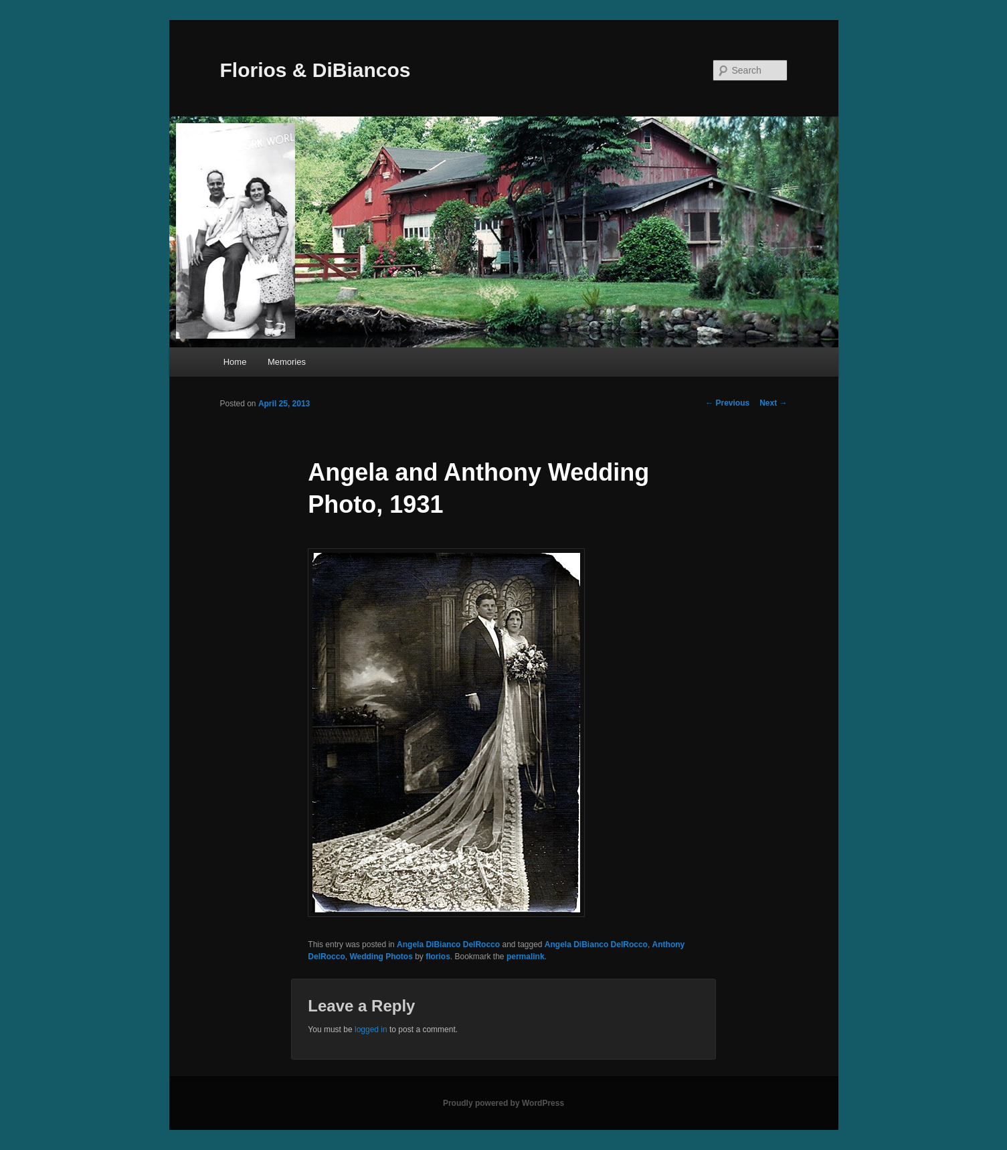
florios (438, 956)
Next (773, 403)
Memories (287, 362)
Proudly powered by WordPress (503, 1103)
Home (235, 362)
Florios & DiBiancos (315, 70)
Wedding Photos (380, 956)
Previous (727, 403)
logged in (371, 1029)
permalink (526, 956)
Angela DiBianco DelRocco (448, 944)
